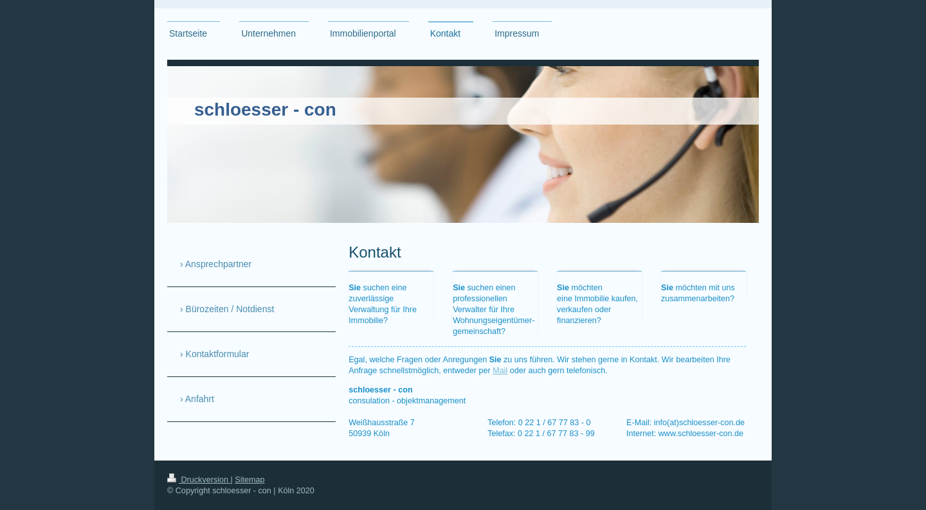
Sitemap (249, 479)
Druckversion (198, 479)
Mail (500, 370)
